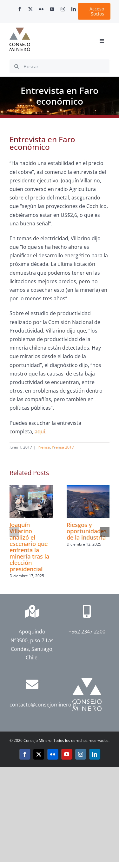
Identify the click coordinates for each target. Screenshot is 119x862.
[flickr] (41, 9)
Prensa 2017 (63, 447)
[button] (14, 532)
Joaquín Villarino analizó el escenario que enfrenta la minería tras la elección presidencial (29, 547)
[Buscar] (59, 66)
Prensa (43, 447)
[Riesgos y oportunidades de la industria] (88, 488)
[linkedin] (73, 9)
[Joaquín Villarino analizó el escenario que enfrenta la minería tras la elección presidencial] (31, 488)
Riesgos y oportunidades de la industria (87, 531)
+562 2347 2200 (87, 631)
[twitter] (30, 9)
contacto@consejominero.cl (43, 704)
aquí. (40, 431)
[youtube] (52, 9)
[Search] (16, 66)
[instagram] (63, 9)
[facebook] (19, 9)
